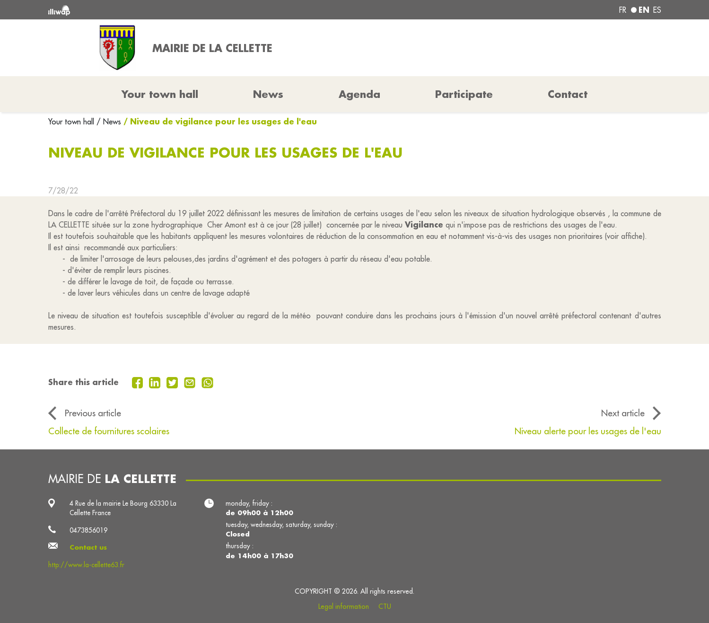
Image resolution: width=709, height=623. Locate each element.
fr (622, 10)
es (657, 10)
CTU (384, 606)
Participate (464, 94)
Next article (623, 413)
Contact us (88, 547)
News (268, 94)
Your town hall (72, 121)
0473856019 (88, 530)
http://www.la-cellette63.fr (86, 565)
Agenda (359, 94)
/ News (108, 121)
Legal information (343, 606)
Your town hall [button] (160, 94)
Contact (567, 94)
